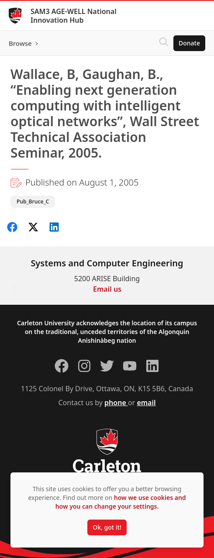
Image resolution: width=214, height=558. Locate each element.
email (146, 402)
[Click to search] (163, 43)
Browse (20, 43)
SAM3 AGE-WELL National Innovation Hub (74, 15)
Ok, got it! (107, 527)
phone (116, 402)
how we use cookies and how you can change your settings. (120, 501)
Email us (107, 289)
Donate (189, 43)
